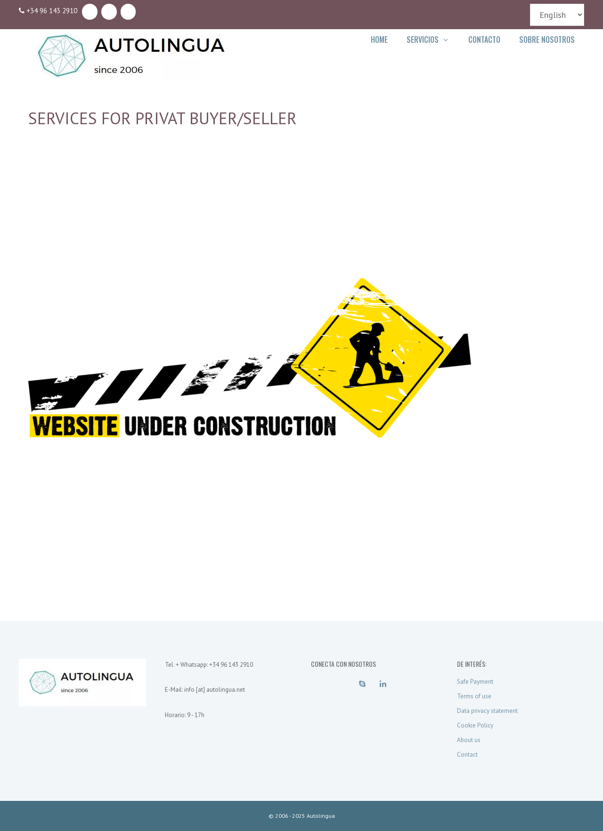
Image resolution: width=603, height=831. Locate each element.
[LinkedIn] (109, 12)
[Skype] (90, 12)
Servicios (433, 39)
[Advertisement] (301, 212)
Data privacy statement (487, 711)
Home (379, 39)
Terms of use (474, 696)
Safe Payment (475, 682)
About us (469, 740)
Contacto (484, 39)
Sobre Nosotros (547, 39)
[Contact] (128, 12)
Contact (467, 755)
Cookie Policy (475, 725)
